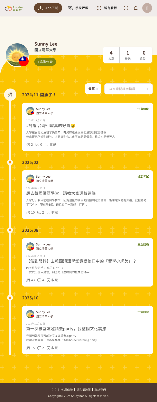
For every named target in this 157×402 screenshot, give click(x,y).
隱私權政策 (83, 390)
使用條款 (67, 390)
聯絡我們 (100, 390)
